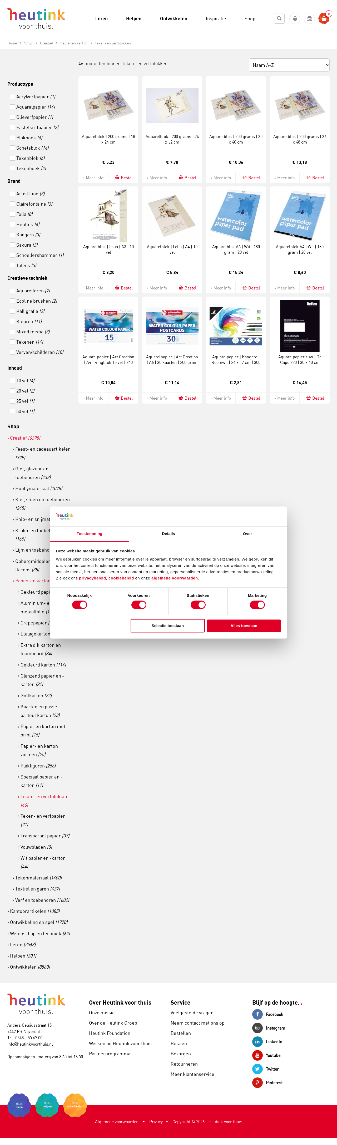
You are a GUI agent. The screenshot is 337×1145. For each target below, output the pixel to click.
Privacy (156, 1121)
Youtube (266, 1055)
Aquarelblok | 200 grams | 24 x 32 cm (172, 139)
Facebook (267, 1014)
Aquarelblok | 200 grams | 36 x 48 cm (299, 139)
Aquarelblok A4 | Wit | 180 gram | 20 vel (300, 249)
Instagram (268, 1028)
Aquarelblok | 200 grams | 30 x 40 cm (235, 139)
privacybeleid (92, 578)
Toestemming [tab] (89, 534)
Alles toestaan (244, 626)
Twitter (265, 1069)
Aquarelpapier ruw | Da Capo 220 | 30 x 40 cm (299, 359)
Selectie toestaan (168, 626)
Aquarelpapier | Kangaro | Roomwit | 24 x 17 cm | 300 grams (235, 362)
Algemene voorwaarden (116, 1121)
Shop (13, 426)
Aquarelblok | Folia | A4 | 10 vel (172, 249)
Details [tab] (168, 534)
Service (180, 1002)
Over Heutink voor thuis (120, 1002)
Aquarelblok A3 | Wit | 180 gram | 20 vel (236, 249)
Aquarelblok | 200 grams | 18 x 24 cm (108, 139)
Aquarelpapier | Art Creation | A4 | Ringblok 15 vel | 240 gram (108, 362)
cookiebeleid (121, 578)
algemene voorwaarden (174, 578)
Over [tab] (247, 534)
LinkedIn (267, 1041)
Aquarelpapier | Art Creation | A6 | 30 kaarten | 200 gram (172, 359)
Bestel (123, 178)
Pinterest (267, 1082)
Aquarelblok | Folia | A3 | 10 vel (108, 249)
